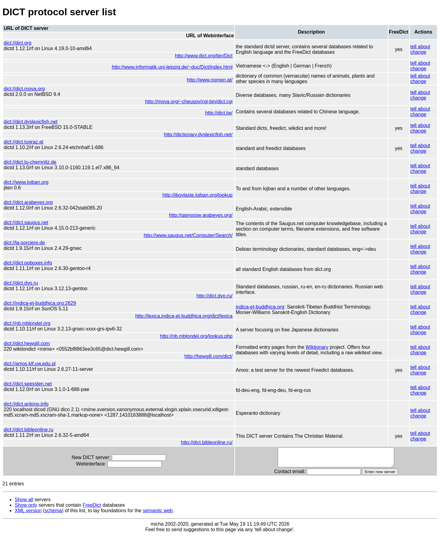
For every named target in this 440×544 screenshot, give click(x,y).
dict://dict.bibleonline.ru (28, 435)
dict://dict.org (17, 43)
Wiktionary (312, 347)
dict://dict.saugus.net (26, 222)
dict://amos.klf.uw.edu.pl (30, 363)
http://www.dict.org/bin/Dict (199, 55)
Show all (24, 508)
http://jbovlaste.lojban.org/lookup (193, 195)
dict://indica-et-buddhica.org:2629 (40, 303)
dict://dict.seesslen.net (28, 383)
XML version (28, 519)
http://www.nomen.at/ (205, 79)
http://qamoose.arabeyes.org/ (196, 215)
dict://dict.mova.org (24, 88)
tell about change (420, 49)
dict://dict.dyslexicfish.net (30, 121)
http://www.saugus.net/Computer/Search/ (183, 235)
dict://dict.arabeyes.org (28, 202)
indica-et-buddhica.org (255, 306)
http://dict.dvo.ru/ (210, 295)
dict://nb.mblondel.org (27, 323)
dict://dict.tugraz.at (23, 141)
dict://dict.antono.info (26, 404)
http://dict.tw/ (214, 112)
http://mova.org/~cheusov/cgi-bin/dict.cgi (184, 101)
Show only (26, 514)
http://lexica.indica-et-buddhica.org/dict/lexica (179, 316)
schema (53, 519)
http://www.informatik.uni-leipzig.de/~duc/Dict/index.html (167, 67)
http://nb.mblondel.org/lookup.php (191, 336)
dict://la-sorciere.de (24, 242)
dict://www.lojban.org (26, 182)
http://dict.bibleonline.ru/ (202, 448)
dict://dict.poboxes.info (28, 262)
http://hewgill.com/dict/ (204, 356)
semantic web (158, 519)
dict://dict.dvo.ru (21, 283)
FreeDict (91, 514)
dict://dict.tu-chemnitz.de (30, 162)
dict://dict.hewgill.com (27, 343)
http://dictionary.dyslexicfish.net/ (193, 134)
